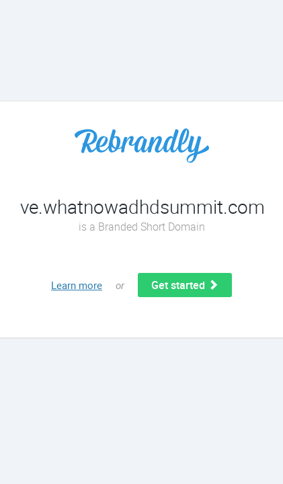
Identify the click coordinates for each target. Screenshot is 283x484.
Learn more (76, 285)
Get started (184, 285)
